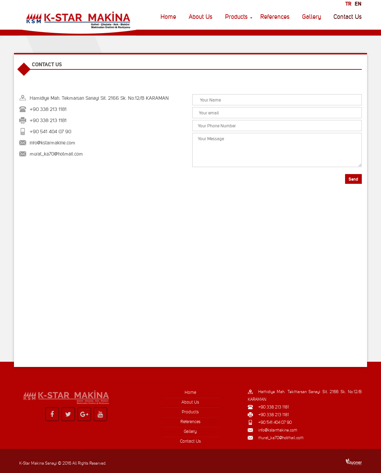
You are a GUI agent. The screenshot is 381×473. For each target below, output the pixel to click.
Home (168, 16)
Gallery (311, 16)
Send (353, 179)
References (275, 16)
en (358, 3)
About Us (200, 16)
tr (348, 3)
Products (236, 16)
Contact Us (348, 16)
